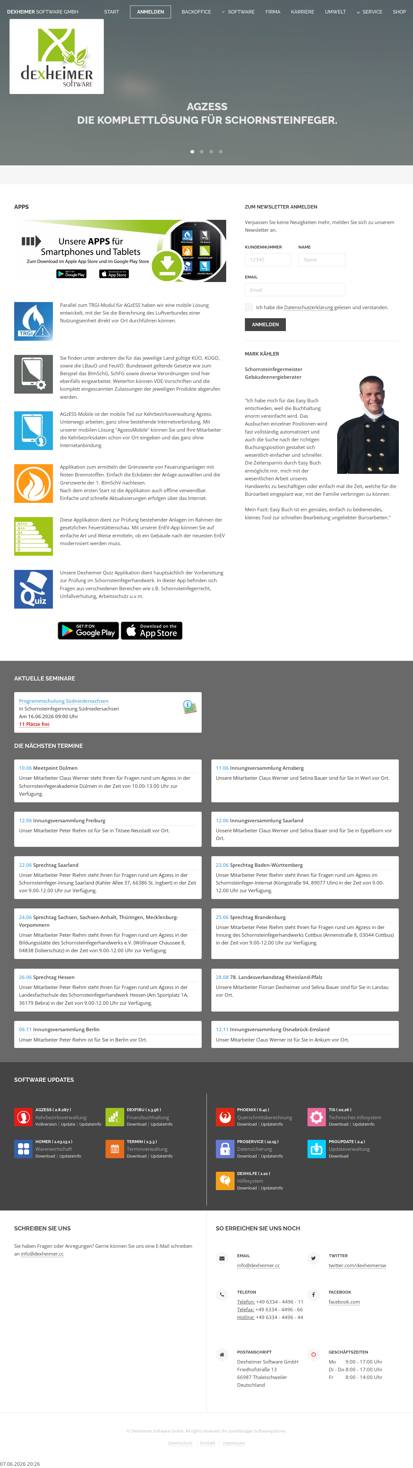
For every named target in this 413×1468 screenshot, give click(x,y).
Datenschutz (180, 1443)
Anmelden (150, 12)
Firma (273, 12)
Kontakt (208, 1443)
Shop (399, 12)
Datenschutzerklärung (308, 307)
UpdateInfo (90, 1124)
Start (111, 12)
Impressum (234, 1443)
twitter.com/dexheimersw (357, 1265)
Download (137, 1124)
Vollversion (46, 1124)
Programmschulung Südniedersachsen (64, 701)
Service (369, 12)
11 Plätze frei (34, 724)
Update (68, 1124)
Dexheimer (42, 12)
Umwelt (335, 12)
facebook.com (344, 1301)
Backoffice (196, 12)
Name (304, 247)
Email (251, 277)
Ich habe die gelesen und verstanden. (322, 307)
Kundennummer (263, 247)
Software (241, 12)
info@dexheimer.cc (42, 1253)
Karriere (302, 12)
